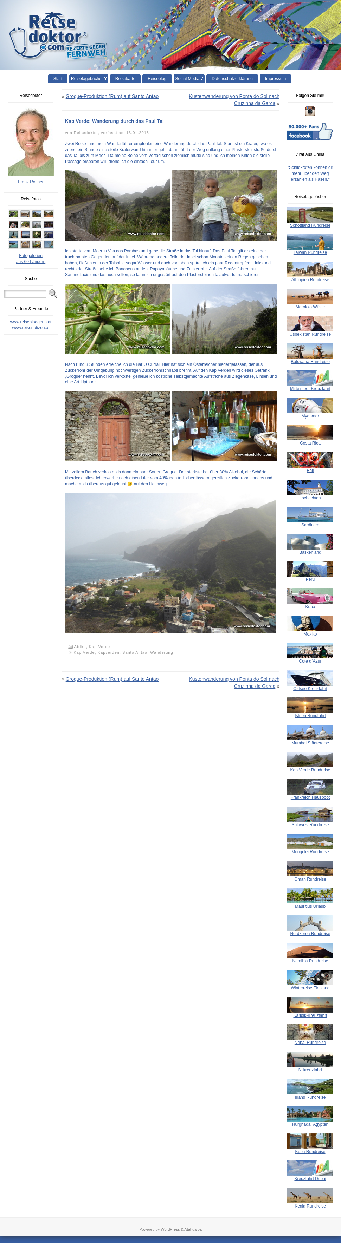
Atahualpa (193, 1229)
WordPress (170, 1229)
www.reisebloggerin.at (30, 322)
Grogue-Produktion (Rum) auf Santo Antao (112, 96)
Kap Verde (99, 647)
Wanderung (161, 652)
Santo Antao (134, 652)
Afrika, (81, 647)
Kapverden (109, 652)
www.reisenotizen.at (31, 327)
